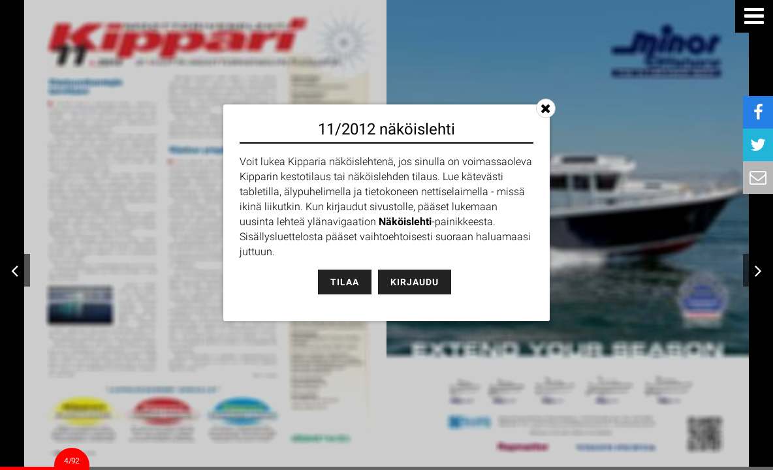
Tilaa (344, 282)
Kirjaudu (414, 282)
